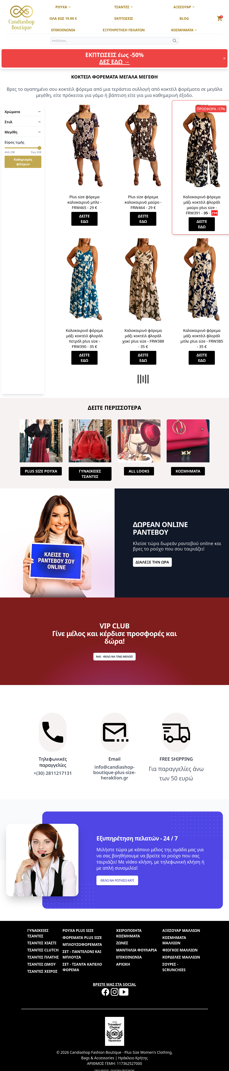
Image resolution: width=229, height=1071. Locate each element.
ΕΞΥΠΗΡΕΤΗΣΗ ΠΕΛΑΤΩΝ (124, 30)
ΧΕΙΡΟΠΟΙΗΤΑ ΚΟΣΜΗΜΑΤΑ (129, 933)
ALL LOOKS (139, 471)
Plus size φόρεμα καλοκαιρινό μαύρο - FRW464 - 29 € (143, 202)
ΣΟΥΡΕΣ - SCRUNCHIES (173, 967)
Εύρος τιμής (14, 142)
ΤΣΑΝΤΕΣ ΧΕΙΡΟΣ (42, 971)
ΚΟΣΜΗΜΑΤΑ (184, 30)
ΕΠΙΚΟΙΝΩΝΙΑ (63, 30)
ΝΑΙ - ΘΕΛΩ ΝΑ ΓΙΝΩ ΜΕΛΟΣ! (114, 656)
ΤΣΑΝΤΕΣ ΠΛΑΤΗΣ (43, 957)
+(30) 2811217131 (53, 773)
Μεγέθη (23, 132)
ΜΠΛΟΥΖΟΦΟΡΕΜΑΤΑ (82, 944)
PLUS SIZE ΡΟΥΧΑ (41, 471)
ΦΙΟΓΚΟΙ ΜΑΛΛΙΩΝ (180, 950)
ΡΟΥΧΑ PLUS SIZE (78, 930)
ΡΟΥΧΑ (63, 7)
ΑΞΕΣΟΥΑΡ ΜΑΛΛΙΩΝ (181, 930)
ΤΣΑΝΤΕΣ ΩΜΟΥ (41, 964)
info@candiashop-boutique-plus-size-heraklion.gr (114, 772)
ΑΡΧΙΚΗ (123, 964)
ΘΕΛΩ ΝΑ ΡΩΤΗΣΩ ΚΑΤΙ (117, 880)
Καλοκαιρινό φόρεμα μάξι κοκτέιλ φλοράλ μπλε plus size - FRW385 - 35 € (201, 338)
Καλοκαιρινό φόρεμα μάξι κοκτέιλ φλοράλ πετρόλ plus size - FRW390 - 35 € (84, 338)
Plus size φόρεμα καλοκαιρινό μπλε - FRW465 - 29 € (85, 202)
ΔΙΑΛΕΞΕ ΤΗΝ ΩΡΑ (152, 562)
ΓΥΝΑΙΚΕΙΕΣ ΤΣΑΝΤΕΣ (90, 474)
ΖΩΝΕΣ (122, 942)
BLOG (184, 18)
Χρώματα (23, 111)
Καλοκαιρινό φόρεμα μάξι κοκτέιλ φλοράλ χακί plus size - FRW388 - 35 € (143, 338)
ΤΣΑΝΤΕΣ (123, 7)
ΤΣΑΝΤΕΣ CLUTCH (43, 950)
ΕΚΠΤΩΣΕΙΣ (123, 18)
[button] (220, 18)
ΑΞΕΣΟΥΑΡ (184, 7)
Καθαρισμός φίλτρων (23, 161)
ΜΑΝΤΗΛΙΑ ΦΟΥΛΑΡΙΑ (136, 950)
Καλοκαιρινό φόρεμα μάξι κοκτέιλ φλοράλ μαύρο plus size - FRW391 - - (201, 205)
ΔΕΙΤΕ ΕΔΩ (84, 218)
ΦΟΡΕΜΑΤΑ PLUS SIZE (82, 937)
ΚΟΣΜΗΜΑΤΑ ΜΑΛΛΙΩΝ (174, 940)
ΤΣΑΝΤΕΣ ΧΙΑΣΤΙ (41, 942)
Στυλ (23, 122)
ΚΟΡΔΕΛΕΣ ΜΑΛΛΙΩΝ (181, 957)
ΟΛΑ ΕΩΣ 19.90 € (63, 18)
